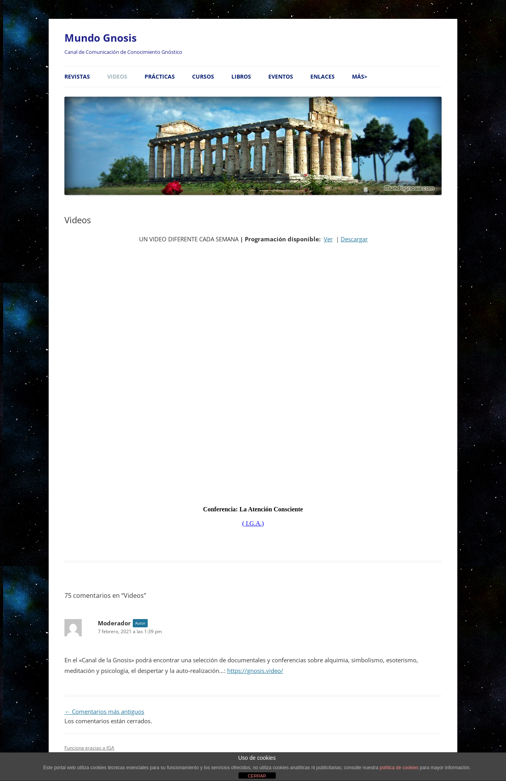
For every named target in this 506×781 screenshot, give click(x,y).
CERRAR (257, 776)
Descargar (354, 239)
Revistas (77, 76)
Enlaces (322, 76)
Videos (117, 76)
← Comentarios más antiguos (104, 711)
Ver (328, 239)
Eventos (280, 76)
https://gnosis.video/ (255, 671)
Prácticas (160, 76)
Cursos (203, 76)
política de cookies (399, 767)
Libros (241, 76)
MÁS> (359, 76)
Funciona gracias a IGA (89, 747)
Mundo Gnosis (100, 38)
